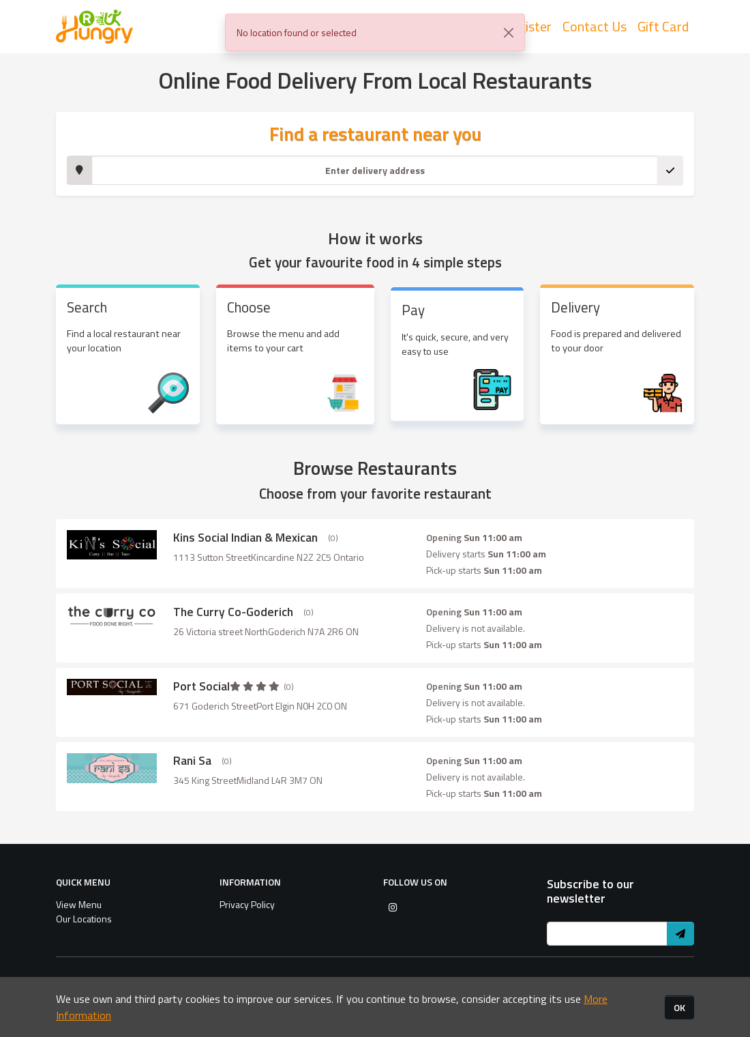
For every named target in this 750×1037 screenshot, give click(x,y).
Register (527, 27)
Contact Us (594, 27)
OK (679, 1007)
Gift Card (663, 27)
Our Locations (84, 918)
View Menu (79, 904)
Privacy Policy (247, 904)
